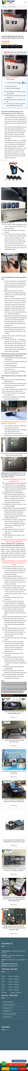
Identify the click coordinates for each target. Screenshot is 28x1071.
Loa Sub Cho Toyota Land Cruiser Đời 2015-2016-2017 (14, 736)
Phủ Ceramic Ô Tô (7, 1008)
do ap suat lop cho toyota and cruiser (11, 692)
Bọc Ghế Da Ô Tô (7, 1017)
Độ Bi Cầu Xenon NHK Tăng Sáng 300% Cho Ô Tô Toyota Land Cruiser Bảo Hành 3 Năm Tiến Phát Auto (14, 895)
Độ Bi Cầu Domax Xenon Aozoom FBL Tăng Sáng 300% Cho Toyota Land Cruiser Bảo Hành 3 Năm (14, 924)
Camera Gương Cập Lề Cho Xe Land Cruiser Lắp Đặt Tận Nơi (14, 710)
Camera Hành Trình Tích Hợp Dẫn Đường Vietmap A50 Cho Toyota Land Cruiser (14, 833)
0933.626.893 (10, 79)
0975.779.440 (14, 77)
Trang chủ (4, 6)
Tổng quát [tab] (4, 46)
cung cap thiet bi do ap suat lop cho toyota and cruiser (13, 688)
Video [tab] (14, 46)
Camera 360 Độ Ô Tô (8, 1002)
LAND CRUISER (12, 6)
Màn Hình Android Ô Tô (9, 1005)
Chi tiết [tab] (10, 46)
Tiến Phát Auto (5, 951)
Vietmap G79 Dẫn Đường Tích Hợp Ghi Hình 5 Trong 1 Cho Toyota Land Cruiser (14, 865)
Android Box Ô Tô (7, 1011)
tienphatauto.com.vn (13, 966)
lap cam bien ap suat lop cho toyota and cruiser (12, 684)
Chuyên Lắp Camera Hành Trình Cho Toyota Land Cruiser (14, 767)
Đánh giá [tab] (20, 46)
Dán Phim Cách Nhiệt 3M (9, 1014)
